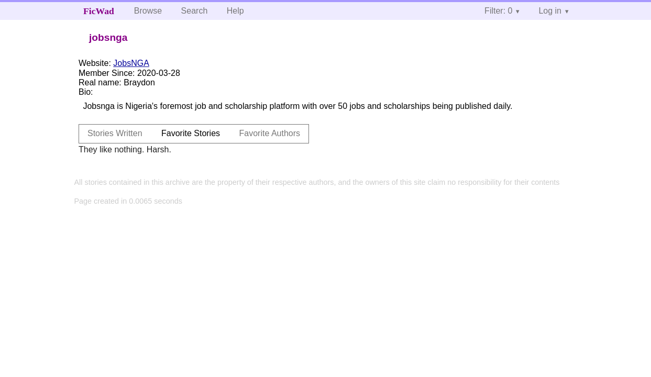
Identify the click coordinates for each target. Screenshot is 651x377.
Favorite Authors (270, 133)
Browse (148, 10)
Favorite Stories (190, 133)
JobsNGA (131, 63)
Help (235, 10)
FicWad (98, 11)
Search (194, 10)
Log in (549, 10)
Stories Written (114, 133)
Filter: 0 (498, 10)
